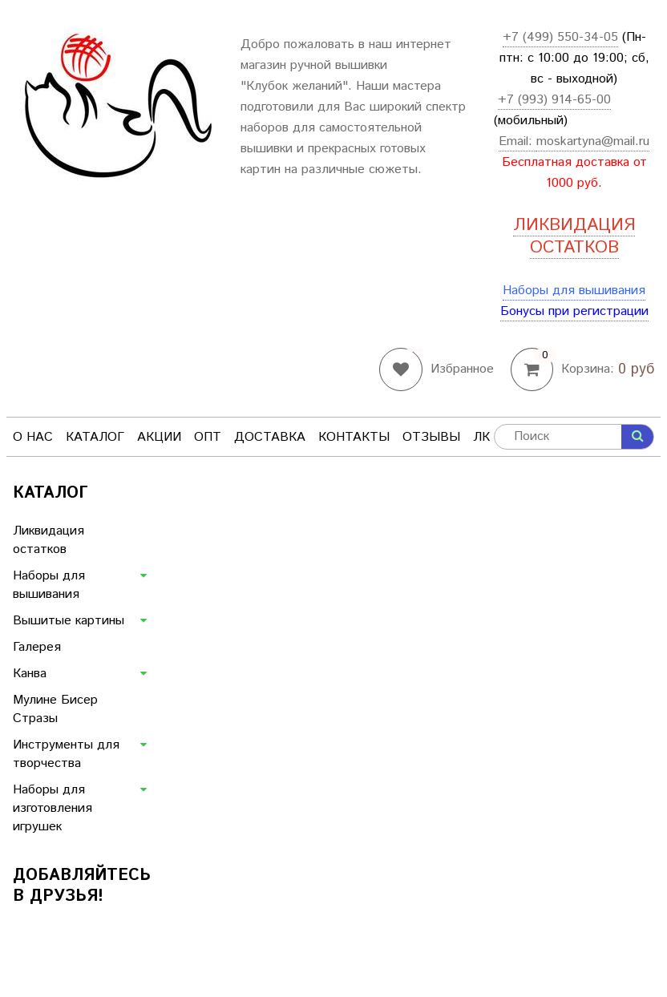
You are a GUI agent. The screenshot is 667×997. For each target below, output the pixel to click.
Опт (207, 437)
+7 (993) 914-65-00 (554, 100)
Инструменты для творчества (66, 754)
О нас (33, 437)
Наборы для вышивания (574, 290)
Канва (29, 673)
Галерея (37, 647)
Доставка (269, 437)
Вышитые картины (68, 621)
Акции (159, 437)
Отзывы (431, 437)
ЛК (481, 437)
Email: (517, 141)
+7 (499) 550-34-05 (560, 37)
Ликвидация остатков (48, 540)
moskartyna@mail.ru (592, 141)
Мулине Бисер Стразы (55, 709)
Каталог (95, 437)
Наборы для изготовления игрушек (52, 808)
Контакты (354, 437)
